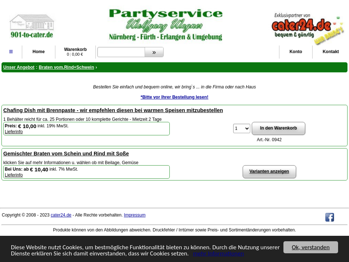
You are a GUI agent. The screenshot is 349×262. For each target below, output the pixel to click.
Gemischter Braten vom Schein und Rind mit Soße (66, 153)
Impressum (134, 215)
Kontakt (331, 51)
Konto (296, 51)
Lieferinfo (14, 131)
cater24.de (61, 215)
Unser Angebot (19, 67)
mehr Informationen (218, 254)
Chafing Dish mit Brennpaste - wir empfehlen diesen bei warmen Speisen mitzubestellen (113, 110)
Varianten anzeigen (269, 171)
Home (38, 51)
